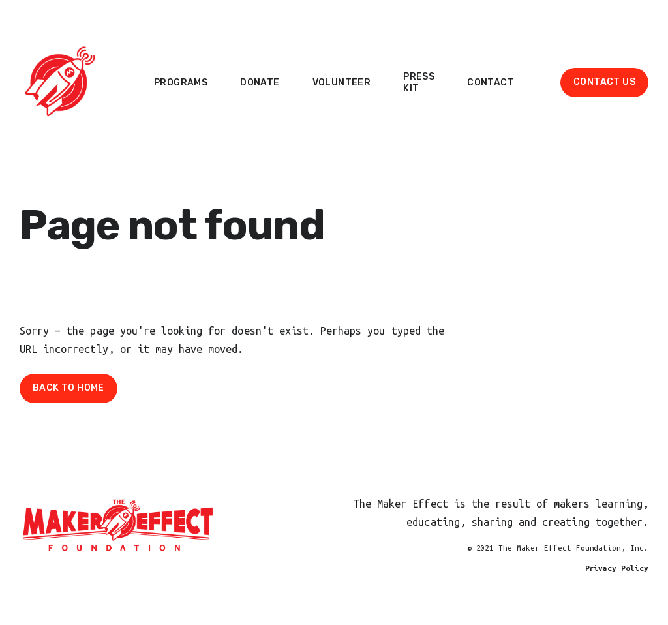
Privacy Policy (616, 568)
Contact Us (604, 81)
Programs (180, 82)
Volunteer (341, 82)
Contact (490, 82)
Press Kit (418, 82)
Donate (259, 82)
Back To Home (68, 387)
